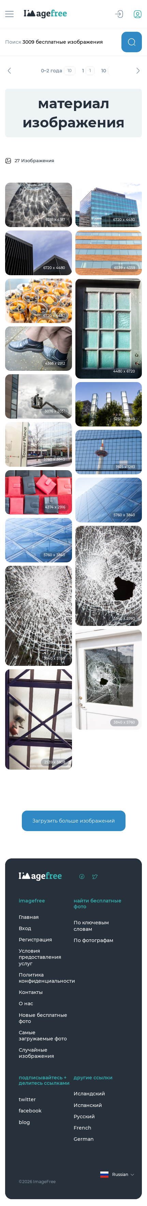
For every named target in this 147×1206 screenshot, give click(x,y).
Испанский (88, 1105)
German (84, 1139)
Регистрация (35, 940)
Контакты (31, 992)
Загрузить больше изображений (73, 821)
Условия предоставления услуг (40, 957)
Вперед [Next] (138, 71)
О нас (26, 1003)
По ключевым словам (91, 926)
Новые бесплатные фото (43, 1018)
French (82, 1128)
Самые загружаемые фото (43, 1035)
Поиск (131, 42)
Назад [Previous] (9, 71)
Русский (84, 1116)
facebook (30, 1111)
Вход (25, 928)
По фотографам (93, 940)
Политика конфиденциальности (44, 978)
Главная (29, 917)
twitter (27, 1099)
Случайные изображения (36, 1053)
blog (24, 1122)
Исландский (89, 1094)
